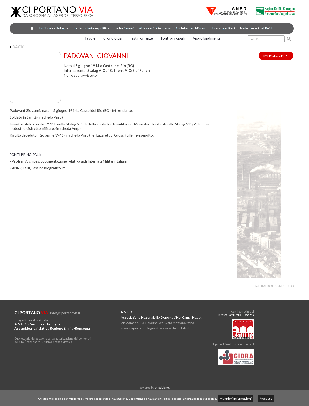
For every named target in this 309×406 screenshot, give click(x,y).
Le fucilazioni (124, 28)
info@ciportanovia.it (65, 313)
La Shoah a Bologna (53, 28)
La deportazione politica (91, 28)
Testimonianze (141, 38)
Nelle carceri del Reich (256, 28)
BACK (17, 46)
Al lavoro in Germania (155, 28)
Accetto (266, 398)
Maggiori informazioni (236, 398)
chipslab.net (162, 387)
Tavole (89, 38)
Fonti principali (173, 38)
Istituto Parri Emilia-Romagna (236, 314)
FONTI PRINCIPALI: (25, 154)
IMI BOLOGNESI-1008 (278, 286)
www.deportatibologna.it (140, 328)
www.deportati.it (176, 328)
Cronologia (112, 38)
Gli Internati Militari (190, 28)
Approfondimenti (206, 38)
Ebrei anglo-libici (223, 28)
